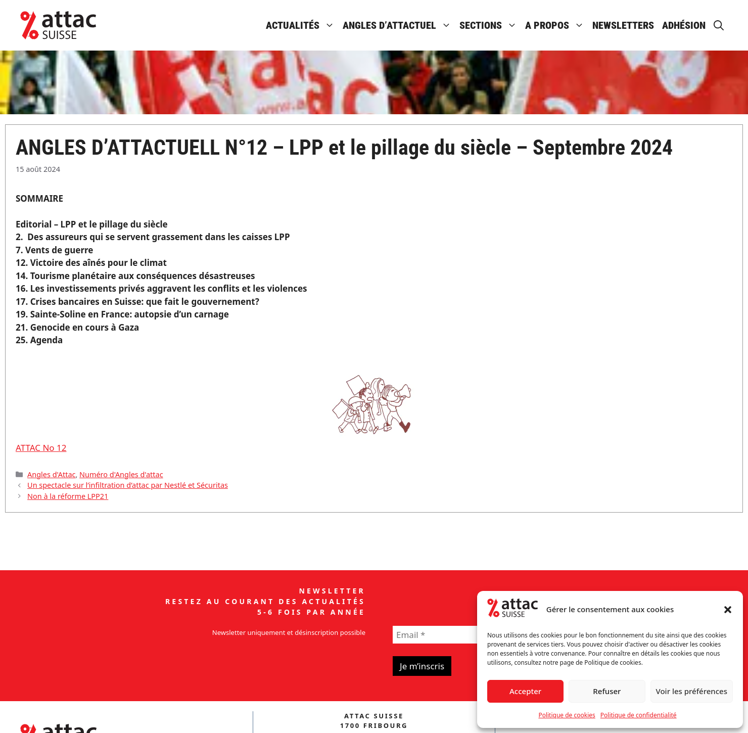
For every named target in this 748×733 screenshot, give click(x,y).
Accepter (525, 691)
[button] (728, 610)
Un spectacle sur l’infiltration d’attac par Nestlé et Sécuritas (127, 485)
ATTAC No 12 (41, 447)
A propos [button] (556, 25)
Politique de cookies (566, 715)
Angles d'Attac (51, 474)
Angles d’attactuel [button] (399, 25)
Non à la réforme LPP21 (67, 496)
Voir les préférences (691, 691)
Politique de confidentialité (638, 715)
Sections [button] (490, 25)
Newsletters (623, 25)
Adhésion (684, 25)
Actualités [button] (302, 25)
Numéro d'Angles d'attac (121, 474)
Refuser (607, 691)
